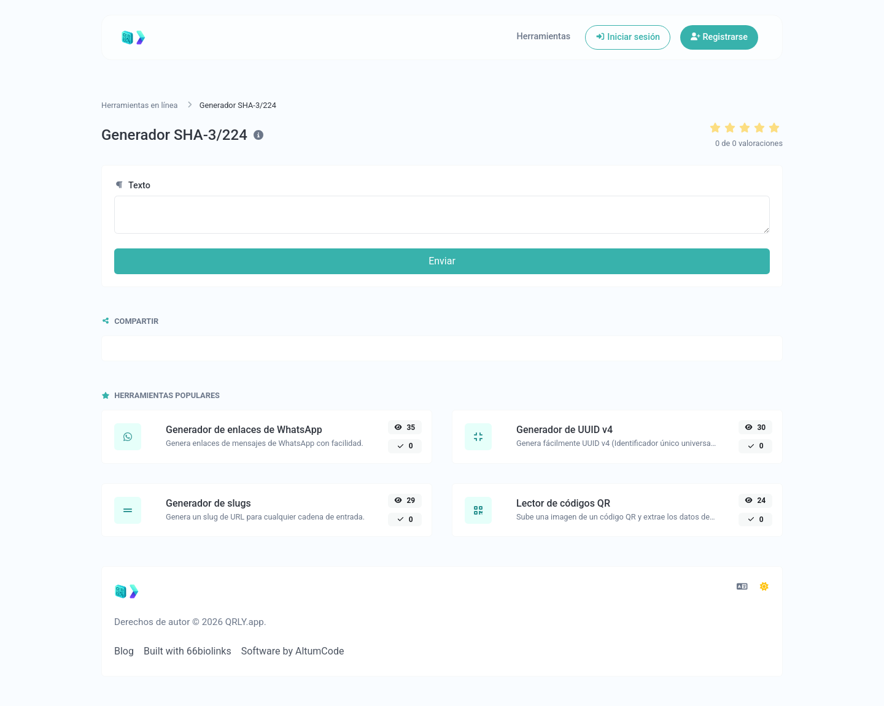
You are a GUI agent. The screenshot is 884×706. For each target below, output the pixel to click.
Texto (132, 185)
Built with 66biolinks (187, 651)
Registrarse (719, 37)
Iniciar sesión (627, 37)
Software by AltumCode (292, 651)
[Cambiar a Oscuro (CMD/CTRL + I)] (764, 587)
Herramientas (543, 36)
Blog (124, 651)
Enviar (442, 261)
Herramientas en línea (139, 105)
